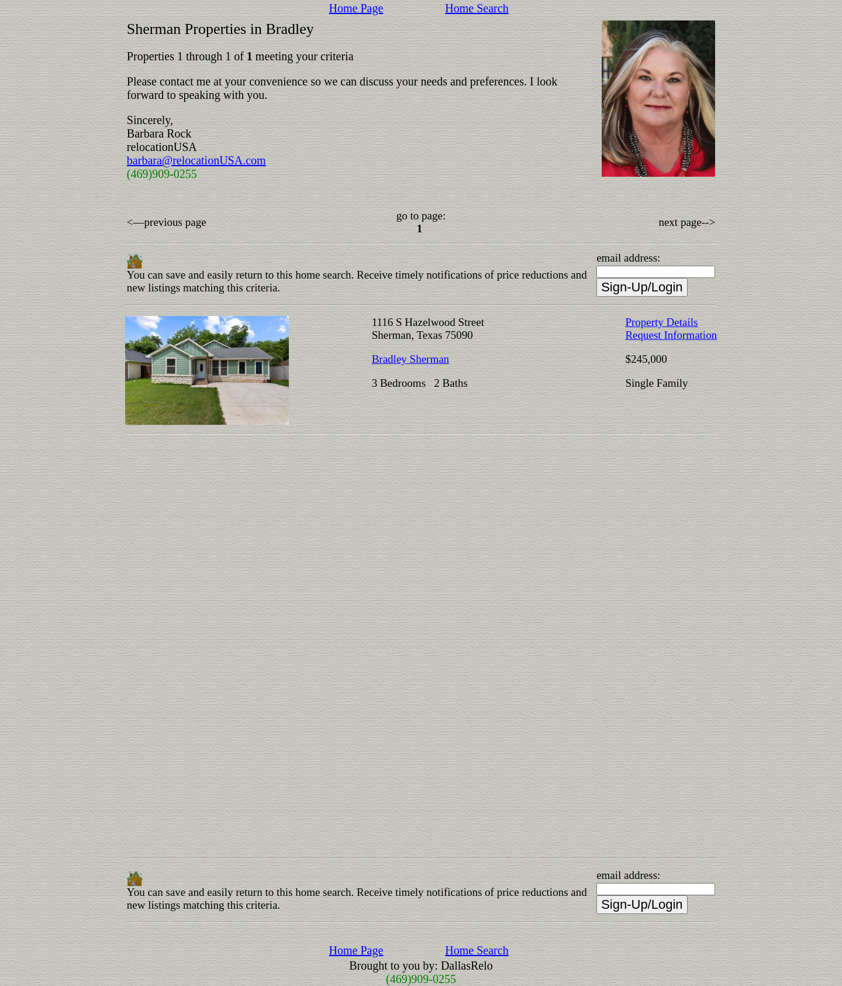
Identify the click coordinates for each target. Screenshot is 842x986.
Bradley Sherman (410, 359)
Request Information (671, 335)
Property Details (661, 322)
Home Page (356, 8)
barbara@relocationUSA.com (196, 160)
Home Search (476, 8)
